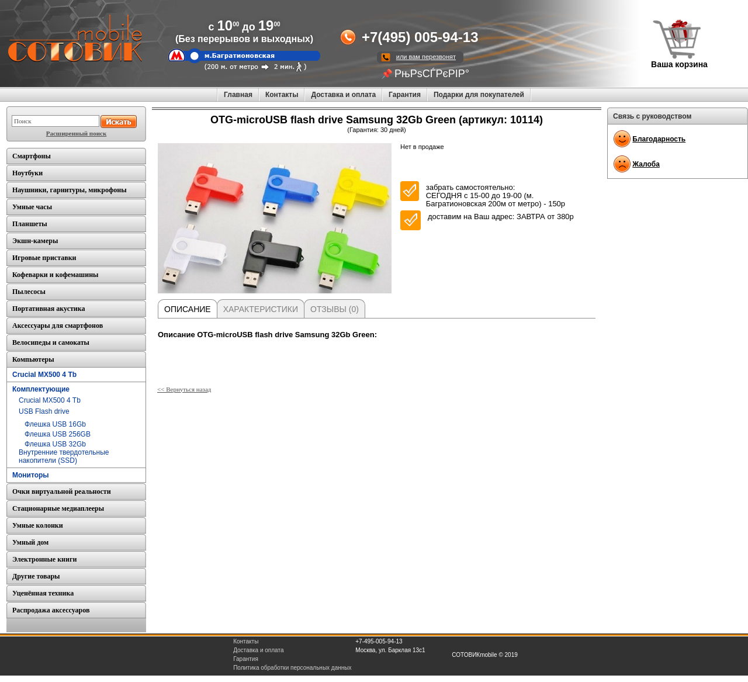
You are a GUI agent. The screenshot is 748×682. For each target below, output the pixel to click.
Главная (238, 95)
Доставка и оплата (343, 95)
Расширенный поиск (76, 133)
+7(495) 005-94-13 (420, 37)
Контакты (282, 95)
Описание (187, 309)
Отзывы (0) (334, 309)
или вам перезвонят (426, 56)
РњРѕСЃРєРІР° (431, 73)
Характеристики (260, 309)
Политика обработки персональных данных (292, 667)
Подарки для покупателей (479, 95)
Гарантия (405, 95)
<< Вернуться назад (184, 389)
